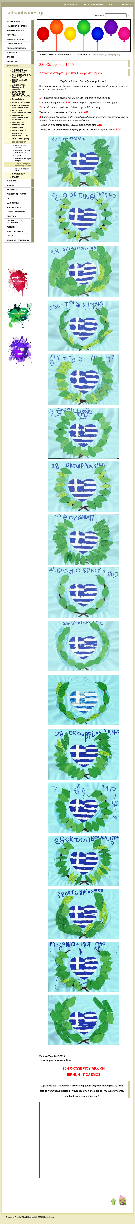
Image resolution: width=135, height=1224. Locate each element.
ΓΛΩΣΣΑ (15, 177)
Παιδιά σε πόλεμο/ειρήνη (23, 160)
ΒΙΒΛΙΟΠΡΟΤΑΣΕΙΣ (15, 44)
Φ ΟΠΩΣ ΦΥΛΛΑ (19, 131)
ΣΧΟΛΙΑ (10, 236)
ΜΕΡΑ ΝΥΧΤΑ (12, 61)
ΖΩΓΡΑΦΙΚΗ (12, 53)
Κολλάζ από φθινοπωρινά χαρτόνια (21, 111)
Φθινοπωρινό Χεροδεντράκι (18, 123)
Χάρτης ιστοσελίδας (95, 4)
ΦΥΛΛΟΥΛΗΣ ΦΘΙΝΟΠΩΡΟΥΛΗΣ (20, 135)
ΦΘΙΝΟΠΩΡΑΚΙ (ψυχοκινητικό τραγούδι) (18, 87)
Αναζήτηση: (100, 15)
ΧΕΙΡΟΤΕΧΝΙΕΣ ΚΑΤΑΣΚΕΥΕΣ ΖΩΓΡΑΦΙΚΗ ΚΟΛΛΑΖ (21, 94)
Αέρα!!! (18, 155)
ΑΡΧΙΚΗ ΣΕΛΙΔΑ (46, 55)
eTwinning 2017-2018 (15, 30)
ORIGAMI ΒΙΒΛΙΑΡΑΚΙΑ (16, 48)
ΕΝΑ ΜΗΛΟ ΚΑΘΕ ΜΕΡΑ (19, 81)
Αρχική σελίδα (73, 4)
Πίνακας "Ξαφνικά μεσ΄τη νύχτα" (22, 151)
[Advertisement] (19, 254)
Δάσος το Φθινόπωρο (21, 102)
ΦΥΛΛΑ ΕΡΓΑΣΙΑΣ (14, 207)
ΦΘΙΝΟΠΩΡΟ (63, 55)
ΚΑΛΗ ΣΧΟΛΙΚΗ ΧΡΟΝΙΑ (17, 26)
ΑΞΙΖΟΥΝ (11, 227)
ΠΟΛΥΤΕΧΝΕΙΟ (18, 174)
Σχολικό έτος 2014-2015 (23, 170)
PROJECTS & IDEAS (15, 39)
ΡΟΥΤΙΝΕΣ (11, 35)
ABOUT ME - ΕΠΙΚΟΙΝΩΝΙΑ (18, 240)
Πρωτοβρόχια (18, 99)
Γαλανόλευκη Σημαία (21, 146)
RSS (113, 4)
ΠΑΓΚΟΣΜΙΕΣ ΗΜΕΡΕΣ (16, 194)
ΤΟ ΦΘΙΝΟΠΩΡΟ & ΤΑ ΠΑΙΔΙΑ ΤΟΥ (21, 76)
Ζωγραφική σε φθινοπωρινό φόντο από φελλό (20, 117)
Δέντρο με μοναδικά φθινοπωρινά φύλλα (20, 106)
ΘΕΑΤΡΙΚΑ (11, 216)
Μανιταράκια (17, 127)
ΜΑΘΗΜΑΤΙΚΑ (13, 203)
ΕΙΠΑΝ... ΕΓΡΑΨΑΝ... (15, 231)
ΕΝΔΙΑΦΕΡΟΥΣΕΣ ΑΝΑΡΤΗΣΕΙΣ (14, 221)
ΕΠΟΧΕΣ (10, 57)
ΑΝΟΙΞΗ (10, 185)
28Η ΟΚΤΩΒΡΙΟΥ (80, 55)
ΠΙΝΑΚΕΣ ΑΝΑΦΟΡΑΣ (16, 212)
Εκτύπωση (126, 4)
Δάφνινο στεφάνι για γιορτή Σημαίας (23, 165)
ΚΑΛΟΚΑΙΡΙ (12, 190)
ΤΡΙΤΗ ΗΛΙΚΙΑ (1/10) (20, 139)
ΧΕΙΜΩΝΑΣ (11, 181)
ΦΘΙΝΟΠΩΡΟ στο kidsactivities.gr (19, 71)
